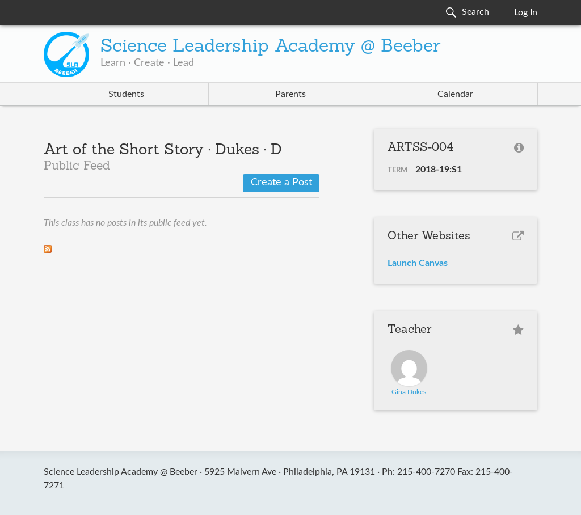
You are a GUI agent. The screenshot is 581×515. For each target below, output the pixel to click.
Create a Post (281, 183)
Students (126, 94)
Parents (290, 94)
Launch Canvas (418, 263)
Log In (525, 12)
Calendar (455, 94)
